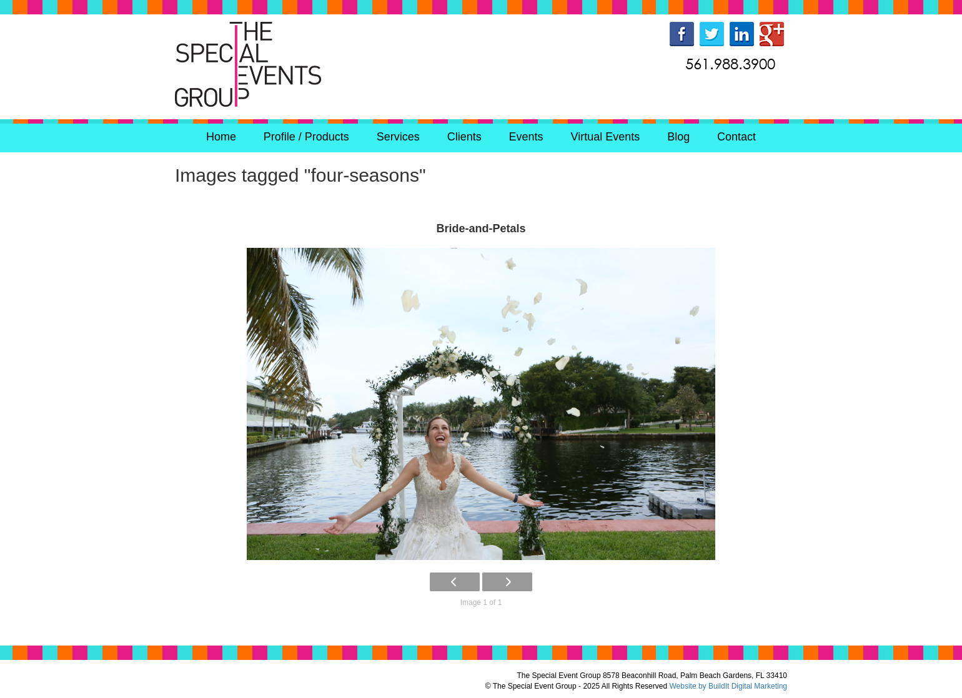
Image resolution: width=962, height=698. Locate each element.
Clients (464, 136)
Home (221, 136)
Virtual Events (605, 136)
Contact (736, 136)
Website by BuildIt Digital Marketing (728, 686)
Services (398, 136)
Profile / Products (306, 136)
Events (526, 136)
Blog (678, 136)
